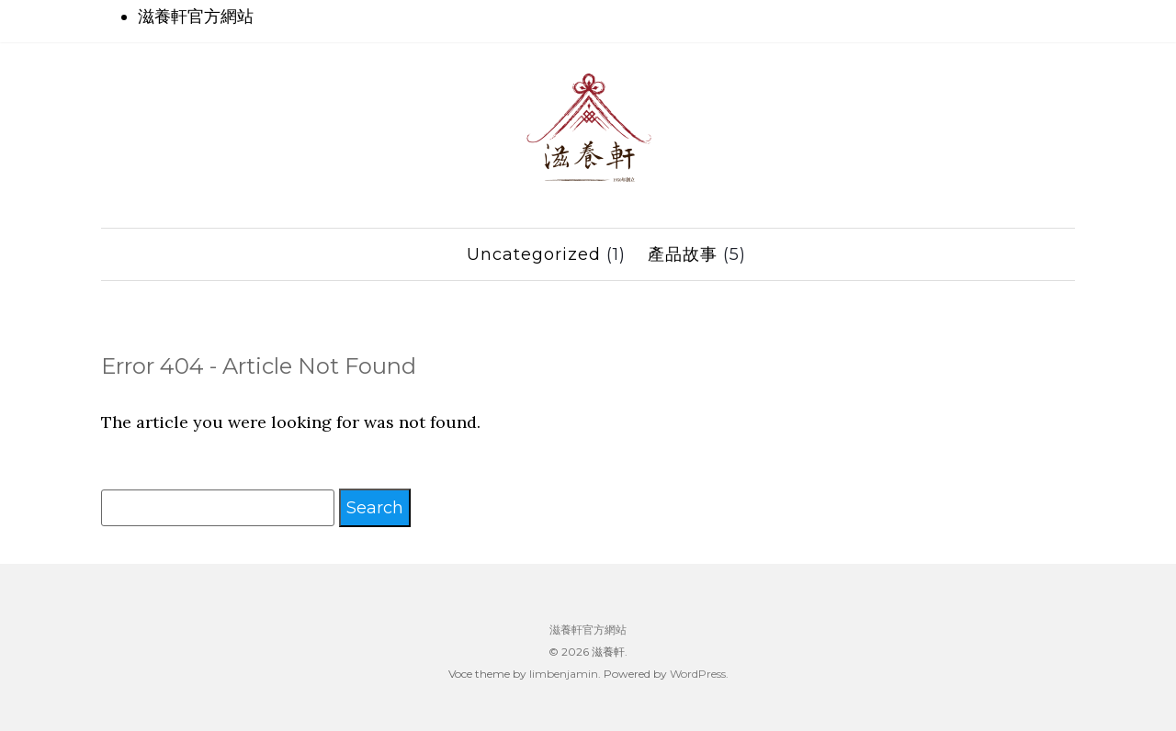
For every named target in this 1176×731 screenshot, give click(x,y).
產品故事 (683, 254)
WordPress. (699, 673)
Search (374, 508)
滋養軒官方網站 (196, 16)
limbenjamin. (565, 673)
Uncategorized (534, 254)
